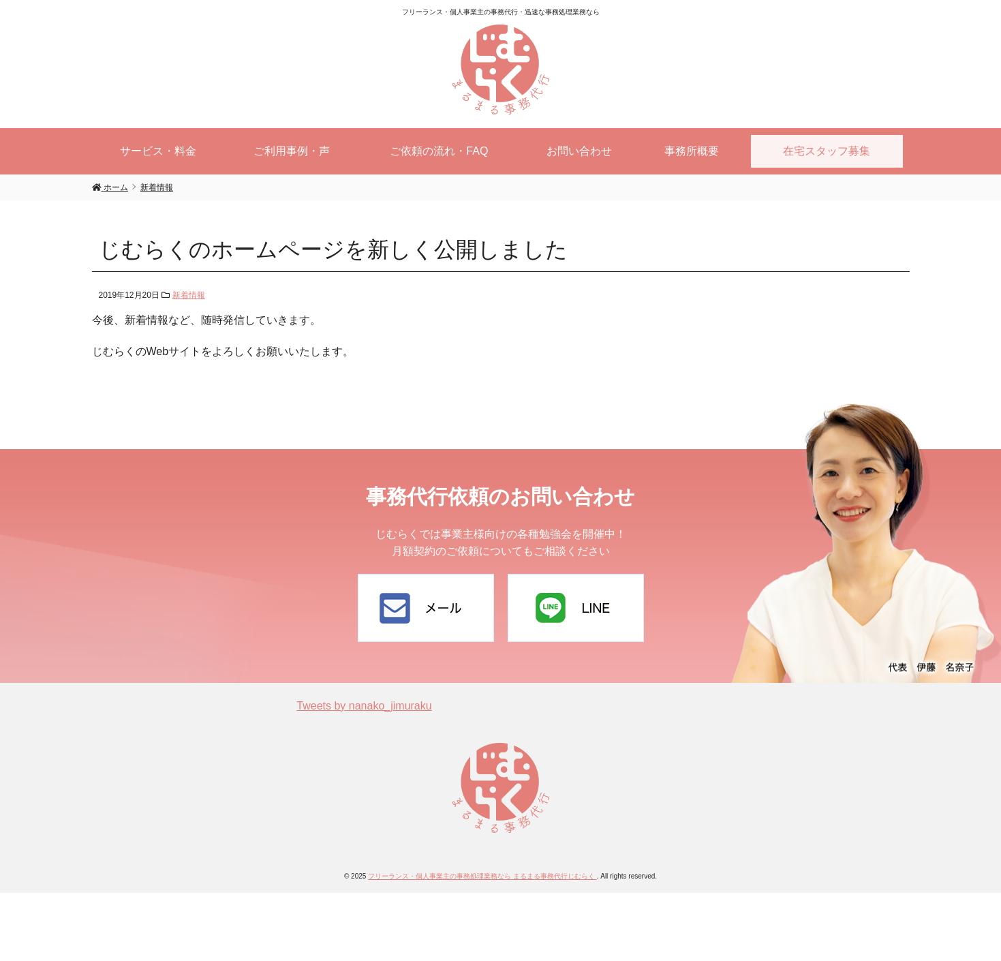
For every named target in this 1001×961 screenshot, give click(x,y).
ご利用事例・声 (291, 151)
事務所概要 (691, 151)
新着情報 (188, 295)
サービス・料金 (158, 151)
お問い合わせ (579, 151)
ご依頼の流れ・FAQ (439, 151)
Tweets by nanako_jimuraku (363, 706)
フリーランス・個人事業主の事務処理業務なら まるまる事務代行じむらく (482, 876)
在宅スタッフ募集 (826, 151)
